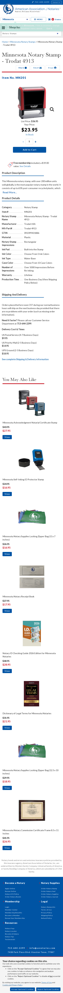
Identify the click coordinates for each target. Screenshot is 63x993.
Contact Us (56, 2)
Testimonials (10, 939)
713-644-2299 (40, 2)
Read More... (10, 192)
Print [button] (52, 68)
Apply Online (10, 888)
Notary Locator (11, 931)
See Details (25, 166)
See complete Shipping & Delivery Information (25, 359)
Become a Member (12, 915)
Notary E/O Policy (12, 894)
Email (37, 68)
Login (7, 907)
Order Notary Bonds (13, 897)
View (7, 437)
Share (22, 68)
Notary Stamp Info (48, 907)
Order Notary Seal (48, 891)
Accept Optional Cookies (22, 989)
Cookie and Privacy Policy (12, 985)
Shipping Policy (47, 915)
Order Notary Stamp (49, 888)
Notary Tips (9, 937)
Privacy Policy (46, 913)
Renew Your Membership (15, 918)
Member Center (11, 910)
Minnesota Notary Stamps (23, 41)
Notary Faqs (10, 928)
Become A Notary (12, 934)
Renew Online (10, 891)
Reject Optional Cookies (48, 989)
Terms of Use (46, 982)
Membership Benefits (13, 913)
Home (5, 41)
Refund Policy (46, 918)
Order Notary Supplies (50, 894)
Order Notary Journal (49, 897)
